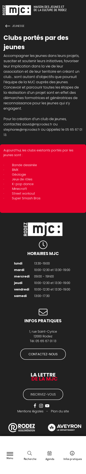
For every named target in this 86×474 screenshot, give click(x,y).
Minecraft (19, 189)
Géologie (19, 174)
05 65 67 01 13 (46, 341)
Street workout (23, 193)
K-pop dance (23, 184)
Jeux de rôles (22, 179)
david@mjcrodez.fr (37, 124)
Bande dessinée (24, 165)
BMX (15, 170)
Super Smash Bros (26, 198)
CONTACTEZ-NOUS (43, 354)
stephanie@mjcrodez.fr (22, 129)
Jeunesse (18, 26)
